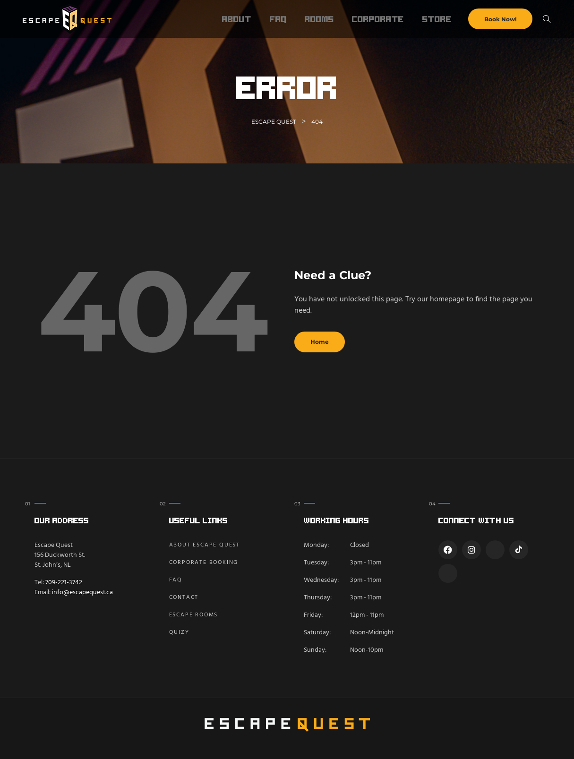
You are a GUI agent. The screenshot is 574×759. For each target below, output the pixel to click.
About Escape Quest (204, 545)
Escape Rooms (193, 615)
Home (319, 341)
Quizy (179, 632)
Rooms (319, 19)
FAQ (278, 19)
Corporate (378, 19)
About (236, 19)
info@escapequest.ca (82, 592)
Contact (184, 597)
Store (437, 19)
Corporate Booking (204, 562)
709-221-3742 (63, 582)
